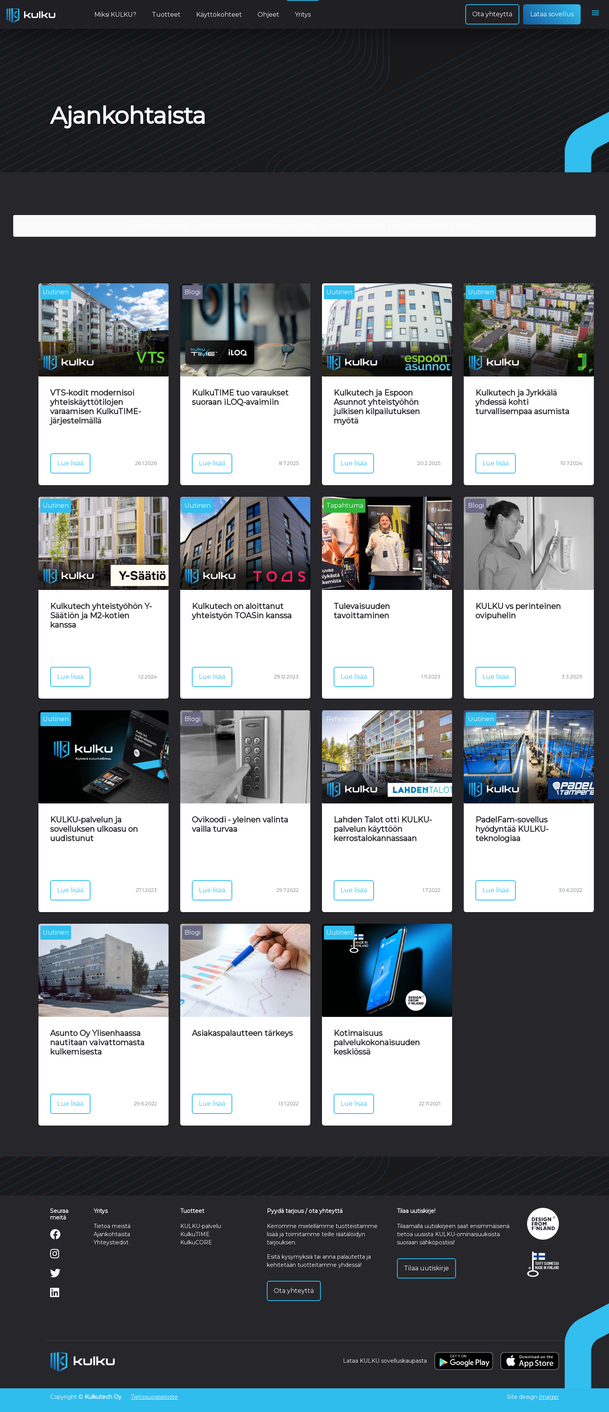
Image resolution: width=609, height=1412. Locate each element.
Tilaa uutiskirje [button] (426, 1268)
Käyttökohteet (219, 14)
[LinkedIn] (54, 1294)
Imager (549, 1396)
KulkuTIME (195, 1234)
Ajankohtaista (112, 1234)
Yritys (303, 14)
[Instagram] (54, 1255)
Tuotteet (166, 14)
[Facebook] (55, 1236)
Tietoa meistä (112, 1226)
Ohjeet (268, 14)
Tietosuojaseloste (154, 1396)
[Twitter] (55, 1274)
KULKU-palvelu (200, 1226)
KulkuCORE (196, 1242)
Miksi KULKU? (115, 14)
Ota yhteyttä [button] (492, 14)
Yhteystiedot (111, 1242)
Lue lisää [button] (70, 463)
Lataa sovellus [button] (552, 14)
